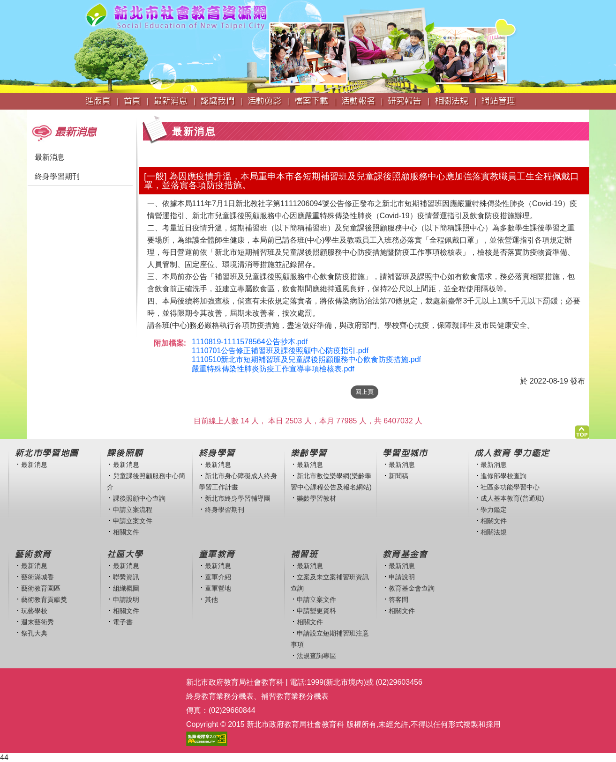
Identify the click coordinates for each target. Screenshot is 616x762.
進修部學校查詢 (503, 476)
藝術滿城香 (37, 577)
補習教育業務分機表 (295, 696)
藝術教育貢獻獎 (44, 599)
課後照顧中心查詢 (139, 498)
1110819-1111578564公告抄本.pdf (250, 342)
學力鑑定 (494, 509)
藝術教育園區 (40, 588)
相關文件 (126, 532)
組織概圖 (126, 588)
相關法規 (494, 532)
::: (30, 114)
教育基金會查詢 (412, 588)
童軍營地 (218, 588)
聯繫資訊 (126, 577)
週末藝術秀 (37, 622)
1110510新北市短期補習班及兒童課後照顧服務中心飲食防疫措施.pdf (306, 359)
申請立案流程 (132, 509)
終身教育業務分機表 (220, 696)
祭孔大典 (34, 633)
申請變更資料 (316, 610)
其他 (211, 599)
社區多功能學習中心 (510, 487)
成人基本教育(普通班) (512, 498)
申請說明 (126, 599)
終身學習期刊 (57, 176)
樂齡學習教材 (316, 498)
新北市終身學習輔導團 (237, 498)
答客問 (398, 599)
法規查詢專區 (316, 655)
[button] (582, 430)
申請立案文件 (132, 521)
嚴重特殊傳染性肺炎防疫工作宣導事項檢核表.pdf (273, 369)
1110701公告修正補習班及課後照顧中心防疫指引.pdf (280, 351)
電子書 (123, 622)
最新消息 (50, 157)
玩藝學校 (34, 610)
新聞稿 (398, 476)
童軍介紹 (218, 577)
